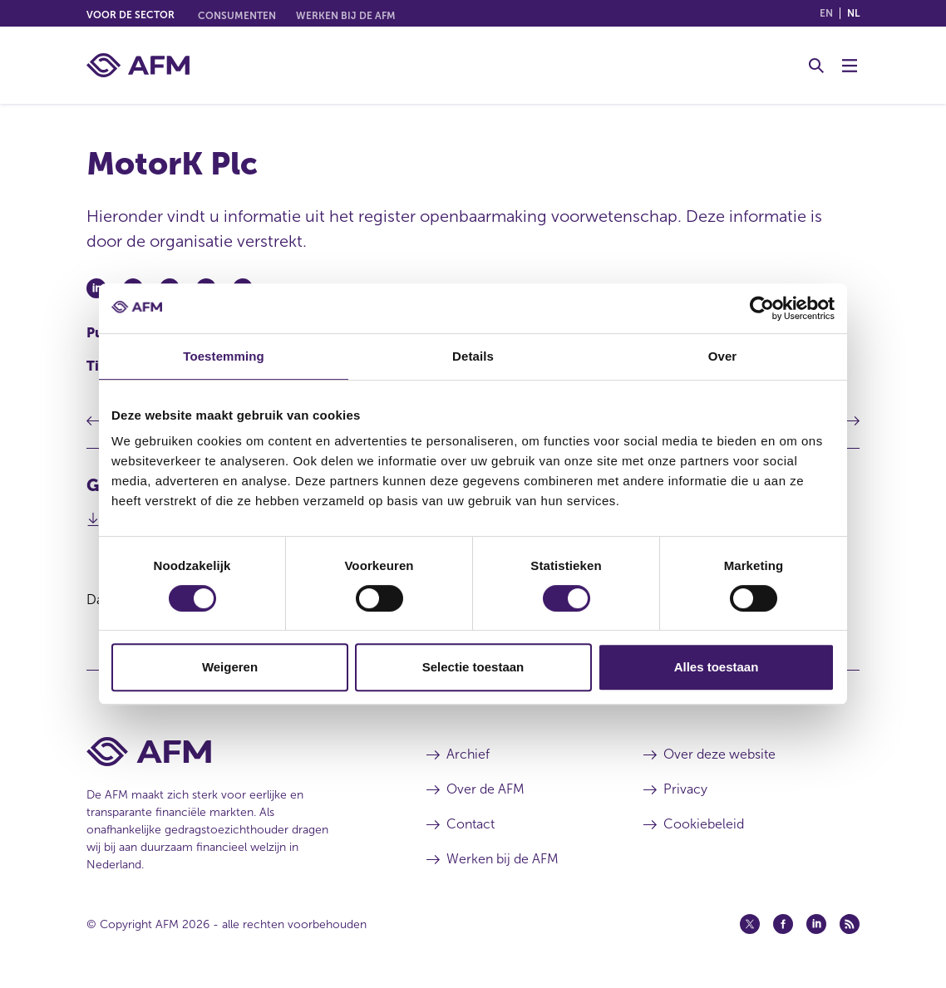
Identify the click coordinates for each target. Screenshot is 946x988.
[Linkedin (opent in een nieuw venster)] (816, 924)
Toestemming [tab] (223, 356)
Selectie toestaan (473, 667)
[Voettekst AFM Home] (231, 751)
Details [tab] (473, 356)
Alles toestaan (716, 667)
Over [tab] (722, 356)
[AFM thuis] (138, 65)
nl (853, 13)
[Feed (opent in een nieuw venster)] (850, 924)
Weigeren (230, 667)
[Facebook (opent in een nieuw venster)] (783, 924)
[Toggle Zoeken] (816, 66)
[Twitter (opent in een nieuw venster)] (750, 924)
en (826, 13)
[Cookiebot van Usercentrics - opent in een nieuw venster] (762, 308)
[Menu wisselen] (850, 66)
